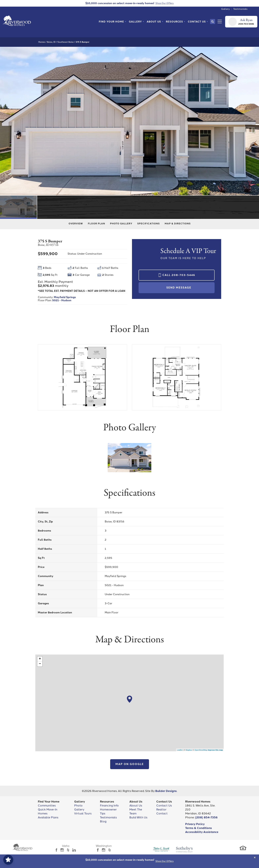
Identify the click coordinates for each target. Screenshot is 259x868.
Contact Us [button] (197, 21)
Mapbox (189, 750)
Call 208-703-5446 (178, 275)
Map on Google (129, 764)
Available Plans (48, 817)
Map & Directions (178, 223)
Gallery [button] (135, 21)
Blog (103, 821)
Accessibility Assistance (201, 832)
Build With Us (138, 817)
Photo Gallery (121, 223)
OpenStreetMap (200, 750)
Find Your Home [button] (111, 21)
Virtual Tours (83, 813)
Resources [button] (174, 21)
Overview (76, 223)
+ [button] (40, 659)
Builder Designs (166, 791)
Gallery (225, 9)
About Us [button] (154, 21)
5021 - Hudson (61, 300)
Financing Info (109, 805)
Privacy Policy (195, 824)
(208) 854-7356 (206, 817)
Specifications (148, 223)
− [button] (40, 663)
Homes (41, 42)
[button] (112, 22)
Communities (47, 805)
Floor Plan (96, 223)
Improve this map (215, 750)
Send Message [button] (178, 287)
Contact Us (164, 805)
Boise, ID (51, 42)
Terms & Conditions (198, 828)
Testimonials (240, 9)
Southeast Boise (65, 42)
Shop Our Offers (164, 861)
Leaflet (179, 750)
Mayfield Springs (65, 297)
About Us (135, 805)
